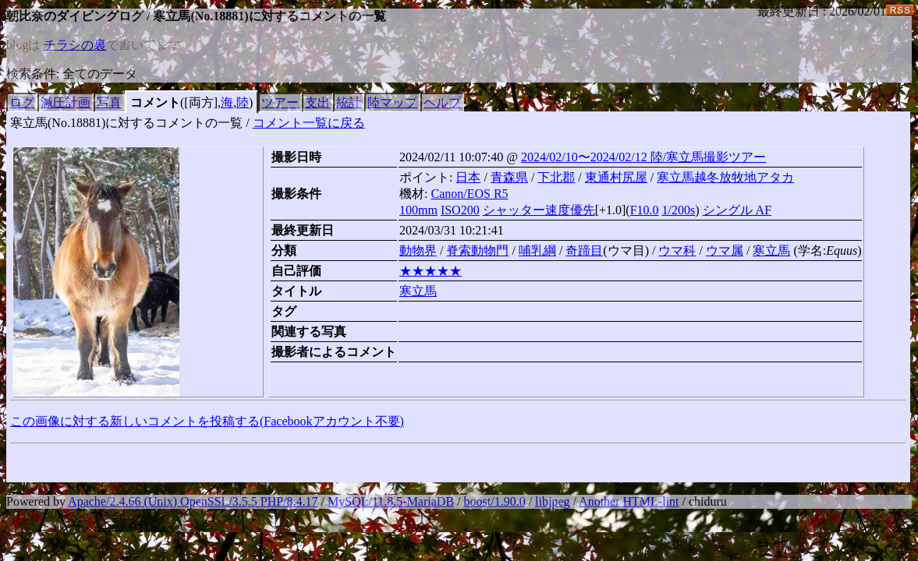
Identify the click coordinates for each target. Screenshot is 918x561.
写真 (109, 102)
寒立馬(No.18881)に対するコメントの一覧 (126, 122)
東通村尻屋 (616, 177)
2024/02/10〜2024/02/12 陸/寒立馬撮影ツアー (643, 157)
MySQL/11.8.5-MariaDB (391, 501)
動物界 (418, 250)
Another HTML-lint (629, 501)
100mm (418, 210)
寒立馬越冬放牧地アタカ (725, 177)
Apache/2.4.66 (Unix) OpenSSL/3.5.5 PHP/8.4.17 (192, 501)
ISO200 (460, 210)
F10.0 (644, 210)
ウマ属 (724, 250)
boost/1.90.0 (495, 501)
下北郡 (556, 177)
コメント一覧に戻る (309, 122)
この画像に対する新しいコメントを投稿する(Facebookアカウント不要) (207, 421)
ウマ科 (677, 250)
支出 (317, 102)
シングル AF (737, 210)
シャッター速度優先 (539, 210)
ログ (21, 102)
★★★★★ (430, 270)
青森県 (509, 177)
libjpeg (552, 501)
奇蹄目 (584, 250)
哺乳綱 (537, 250)
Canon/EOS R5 (469, 193)
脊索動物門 (477, 250)
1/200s (679, 210)
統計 (348, 102)
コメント (155, 102)
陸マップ (392, 102)
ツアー (280, 102)
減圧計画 (65, 102)
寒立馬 (771, 250)
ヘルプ (442, 102)
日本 (467, 177)
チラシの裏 (75, 44)
